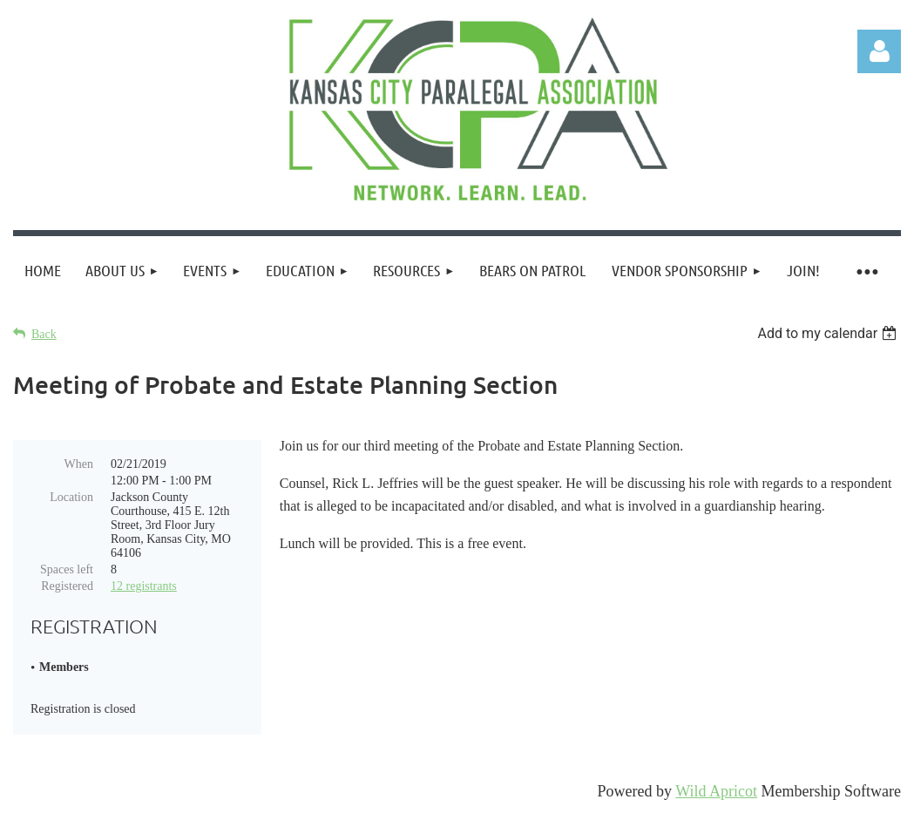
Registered (67, 586)
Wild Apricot (716, 791)
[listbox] (829, 333)
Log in (879, 51)
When (78, 464)
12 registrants (144, 586)
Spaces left (66, 569)
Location (71, 497)
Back (44, 334)
